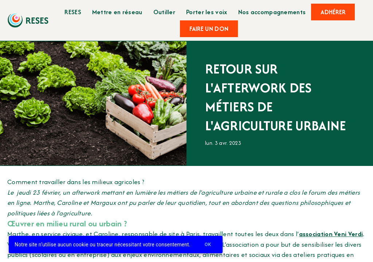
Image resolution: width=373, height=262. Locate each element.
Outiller (164, 11)
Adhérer (333, 12)
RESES (72, 11)
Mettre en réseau (117, 11)
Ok (208, 244)
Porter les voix (206, 11)
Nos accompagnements (272, 11)
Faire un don (209, 28)
